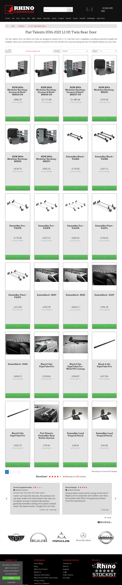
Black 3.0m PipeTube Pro (46, 365)
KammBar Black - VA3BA (104, 157)
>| (18, 472)
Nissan (54, 18)
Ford (18, 18)
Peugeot (61, 18)
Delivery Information (42, 575)
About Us (37, 572)
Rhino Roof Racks (41, 569)
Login (65, 572)
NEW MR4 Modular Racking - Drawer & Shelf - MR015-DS (46, 91)
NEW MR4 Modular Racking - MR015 (17, 159)
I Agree (11, 578)
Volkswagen (91, 18)
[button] (7, 499)
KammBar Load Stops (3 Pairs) (104, 434)
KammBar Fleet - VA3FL (17, 296)
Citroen (7, 18)
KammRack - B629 (46, 295)
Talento (21, 26)
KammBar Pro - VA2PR (17, 227)
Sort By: (57, 51)
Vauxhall (82, 18)
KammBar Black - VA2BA (75, 157)
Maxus (39, 18)
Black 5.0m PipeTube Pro (17, 434)
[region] (61, 498)
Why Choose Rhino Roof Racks (46, 578)
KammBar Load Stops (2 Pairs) (75, 434)
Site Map (66, 578)
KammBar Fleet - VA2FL (104, 227)
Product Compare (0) (33, 51)
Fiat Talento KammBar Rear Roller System (46, 435)
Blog (36, 566)
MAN (33, 18)
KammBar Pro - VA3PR (46, 227)
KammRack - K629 (104, 295)
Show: (95, 51)
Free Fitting (38, 563)
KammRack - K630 (18, 364)
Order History (68, 575)
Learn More (11, 582)
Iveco (23, 18)
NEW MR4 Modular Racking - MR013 (104, 89)
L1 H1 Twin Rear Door (37, 26)
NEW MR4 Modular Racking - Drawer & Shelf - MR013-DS (17, 91)
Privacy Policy (39, 580)
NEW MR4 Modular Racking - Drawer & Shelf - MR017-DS (75, 91)
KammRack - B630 (75, 295)
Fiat (13, 18)
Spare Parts (101, 18)
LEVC (28, 18)
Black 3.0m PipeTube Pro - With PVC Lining (75, 366)
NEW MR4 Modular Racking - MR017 (46, 159)
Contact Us (67, 563)
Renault (68, 18)
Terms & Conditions (41, 583)
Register (66, 569)
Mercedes (46, 18)
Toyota (75, 18)
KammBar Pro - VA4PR (75, 227)
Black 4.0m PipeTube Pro (104, 365)
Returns (66, 566)
